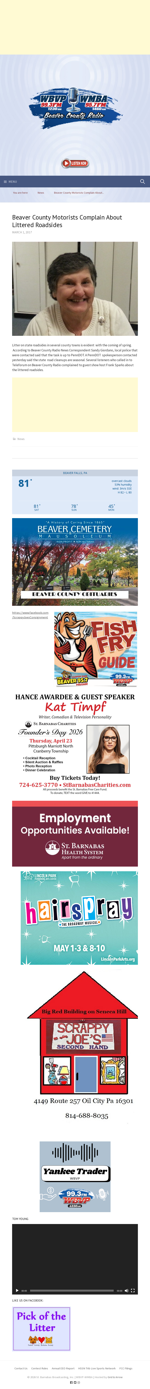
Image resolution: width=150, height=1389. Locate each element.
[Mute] (127, 1291)
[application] (75, 1259)
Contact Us (21, 1368)
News (21, 439)
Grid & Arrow (115, 1377)
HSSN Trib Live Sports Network (97, 1368)
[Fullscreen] (133, 1291)
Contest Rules (39, 1368)
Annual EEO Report (63, 1368)
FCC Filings (125, 1368)
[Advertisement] (75, 27)
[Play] (17, 1291)
